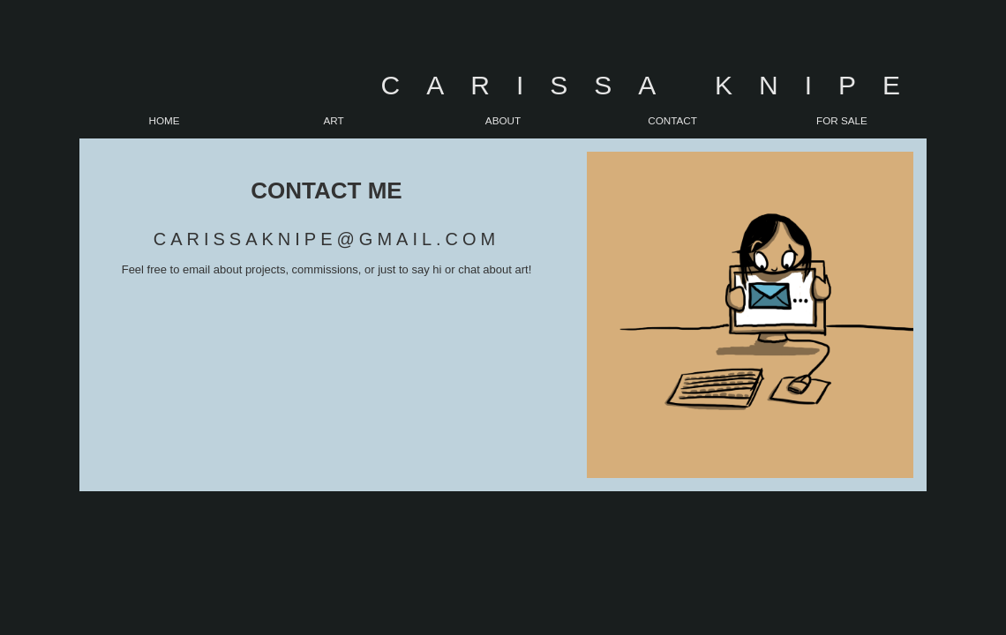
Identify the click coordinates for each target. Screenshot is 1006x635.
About (503, 120)
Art (333, 120)
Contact (672, 120)
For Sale (841, 120)
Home (163, 120)
